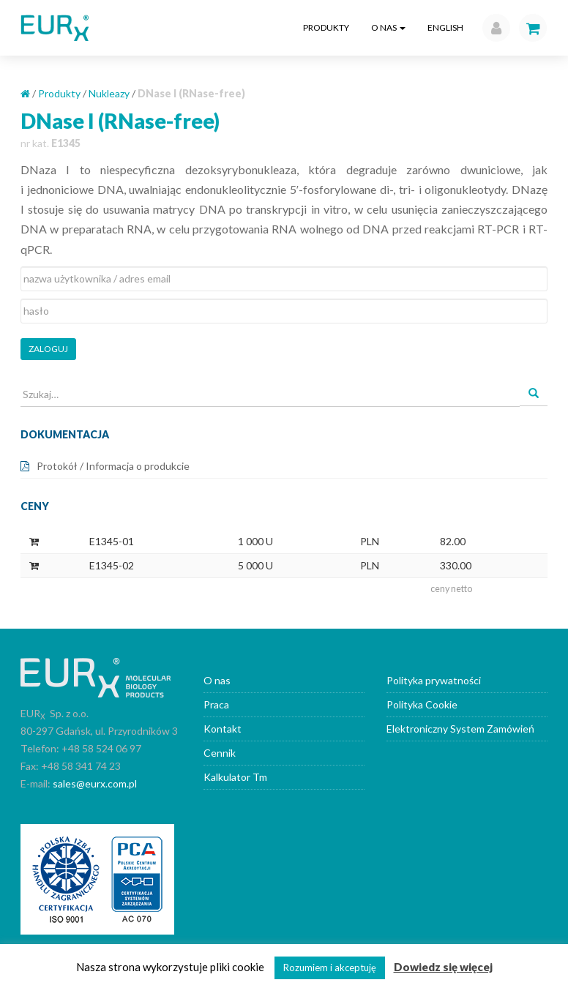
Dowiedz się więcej (443, 966)
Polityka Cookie (421, 704)
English (445, 27)
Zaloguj (48, 348)
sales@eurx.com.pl (95, 783)
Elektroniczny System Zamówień (460, 728)
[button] (492, 28)
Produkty (326, 27)
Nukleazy (109, 93)
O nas (388, 27)
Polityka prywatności (433, 680)
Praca (216, 704)
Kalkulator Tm (235, 777)
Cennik (219, 752)
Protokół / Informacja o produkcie (113, 466)
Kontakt (222, 728)
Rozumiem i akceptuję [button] (329, 967)
